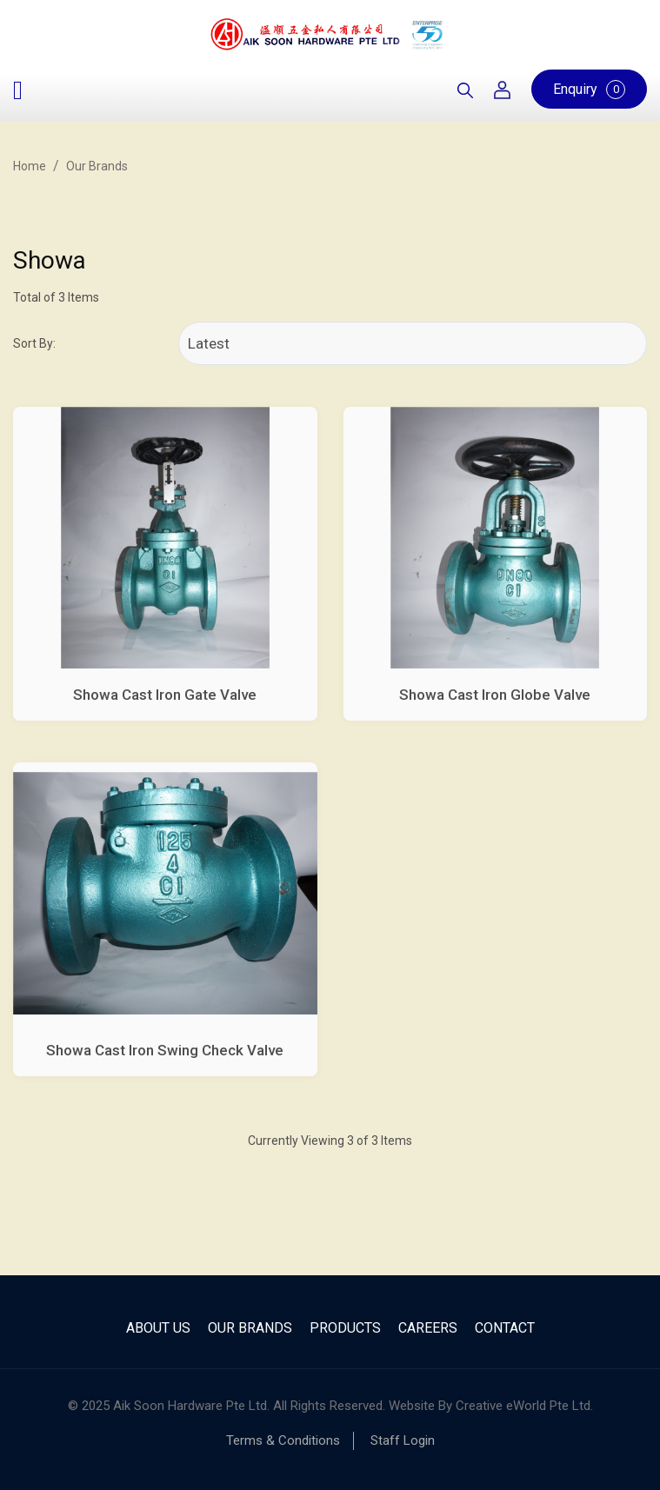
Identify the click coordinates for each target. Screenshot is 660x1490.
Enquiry (589, 89)
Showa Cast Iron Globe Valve (494, 694)
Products (345, 1328)
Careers (427, 1328)
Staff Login (402, 1440)
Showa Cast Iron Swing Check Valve (164, 1050)
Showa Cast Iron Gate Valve (165, 694)
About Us (158, 1328)
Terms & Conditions (283, 1440)
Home (29, 166)
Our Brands (97, 166)
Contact (505, 1328)
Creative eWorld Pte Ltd (523, 1406)
